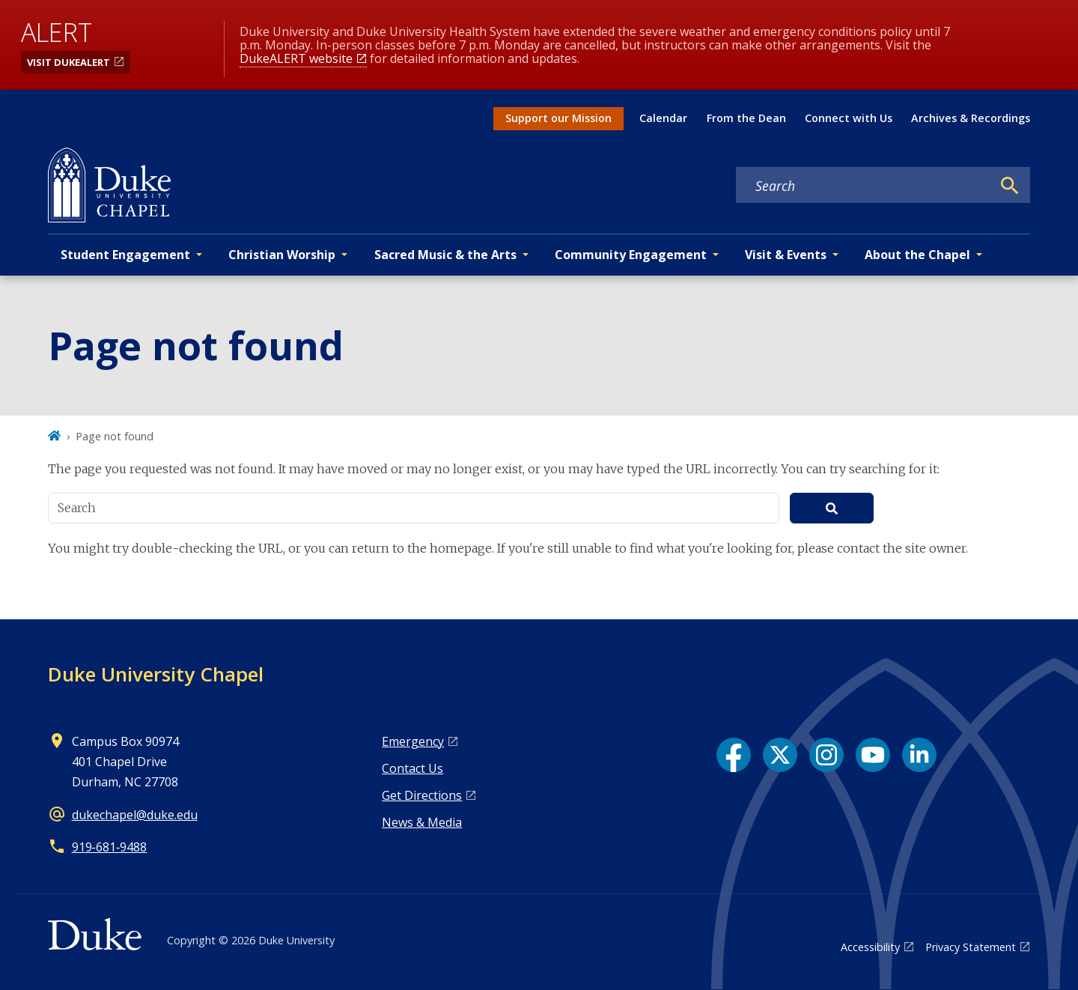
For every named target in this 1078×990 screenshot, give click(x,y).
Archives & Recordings (970, 118)
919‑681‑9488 (109, 847)
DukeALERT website (296, 58)
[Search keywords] (864, 186)
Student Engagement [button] (125, 254)
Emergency (413, 741)
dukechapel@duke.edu (135, 815)
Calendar (663, 118)
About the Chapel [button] (917, 254)
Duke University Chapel (156, 673)
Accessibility (870, 947)
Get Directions (422, 795)
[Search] (1009, 185)
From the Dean (746, 118)
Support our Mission (558, 118)
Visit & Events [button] (785, 254)
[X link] (780, 755)
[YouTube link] (873, 755)
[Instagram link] (826, 755)
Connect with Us (848, 118)
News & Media (422, 822)
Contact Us (412, 768)
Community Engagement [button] (631, 254)
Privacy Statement (970, 947)
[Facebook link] (733, 755)
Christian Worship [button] (281, 254)
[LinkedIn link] (919, 755)
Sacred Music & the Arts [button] (445, 254)
